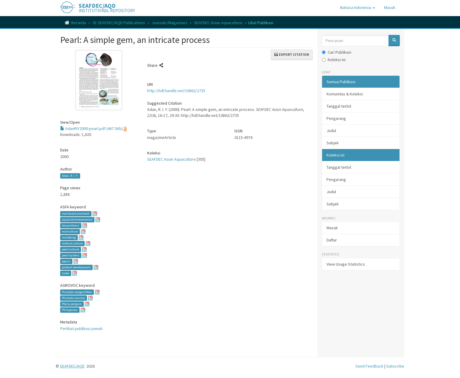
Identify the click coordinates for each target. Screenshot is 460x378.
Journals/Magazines (169, 22)
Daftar (332, 240)
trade (65, 273)
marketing (69, 237)
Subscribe (395, 366)
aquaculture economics (77, 219)
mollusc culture (72, 243)
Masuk (332, 227)
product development (76, 267)
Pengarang (336, 118)
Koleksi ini (334, 59)
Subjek (333, 142)
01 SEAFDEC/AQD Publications (119, 22)
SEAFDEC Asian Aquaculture (218, 22)
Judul (331, 130)
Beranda (78, 22)
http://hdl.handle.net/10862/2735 (176, 90)
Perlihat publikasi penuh (81, 328)
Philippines (69, 310)
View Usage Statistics (346, 264)
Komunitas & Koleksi (345, 94)
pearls (66, 261)
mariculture (70, 231)
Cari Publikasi (336, 52)
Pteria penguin (72, 304)
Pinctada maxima (73, 298)
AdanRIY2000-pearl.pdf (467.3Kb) (91, 128)
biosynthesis (70, 225)
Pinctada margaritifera (77, 292)
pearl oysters (70, 255)
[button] (358, 7)
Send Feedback (369, 366)
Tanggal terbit (339, 106)
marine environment (75, 214)
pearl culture (70, 249)
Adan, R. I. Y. (70, 176)
